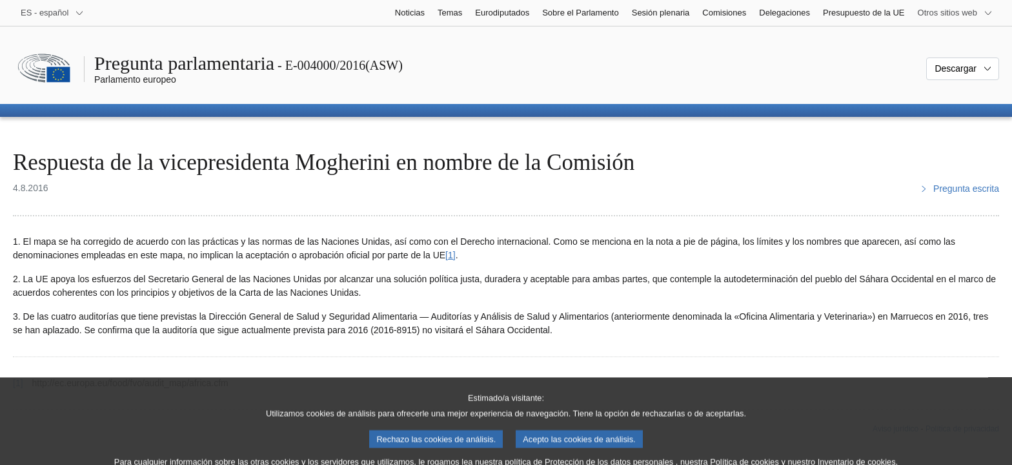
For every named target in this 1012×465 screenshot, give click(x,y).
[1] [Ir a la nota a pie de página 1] (450, 255)
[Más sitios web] (955, 13)
